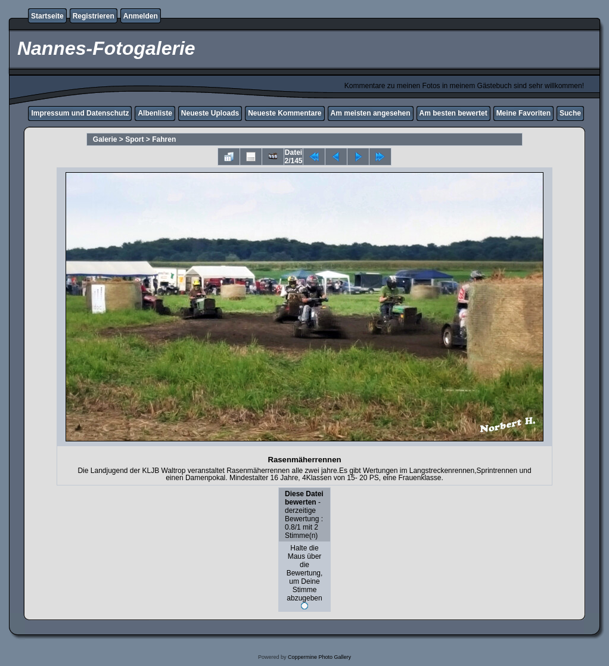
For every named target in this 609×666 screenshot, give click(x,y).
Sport (134, 139)
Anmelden (140, 16)
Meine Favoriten (523, 113)
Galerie (105, 139)
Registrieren (93, 16)
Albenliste (155, 113)
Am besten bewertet (453, 113)
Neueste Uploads (210, 113)
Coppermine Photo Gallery (319, 657)
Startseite (47, 16)
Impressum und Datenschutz (80, 113)
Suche (570, 113)
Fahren (164, 139)
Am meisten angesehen (371, 113)
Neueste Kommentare (284, 113)
